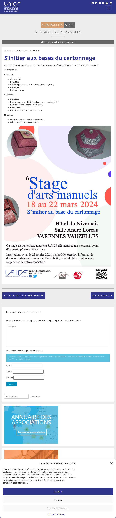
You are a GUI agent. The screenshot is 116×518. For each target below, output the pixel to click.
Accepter (58, 491)
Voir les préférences (58, 508)
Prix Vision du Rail (101, 295)
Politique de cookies (56, 514)
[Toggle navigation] (108, 7)
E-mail (9, 372)
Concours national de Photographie (24, 295)
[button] (111, 463)
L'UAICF (72, 42)
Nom (8, 366)
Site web (9, 378)
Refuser (58, 499)
